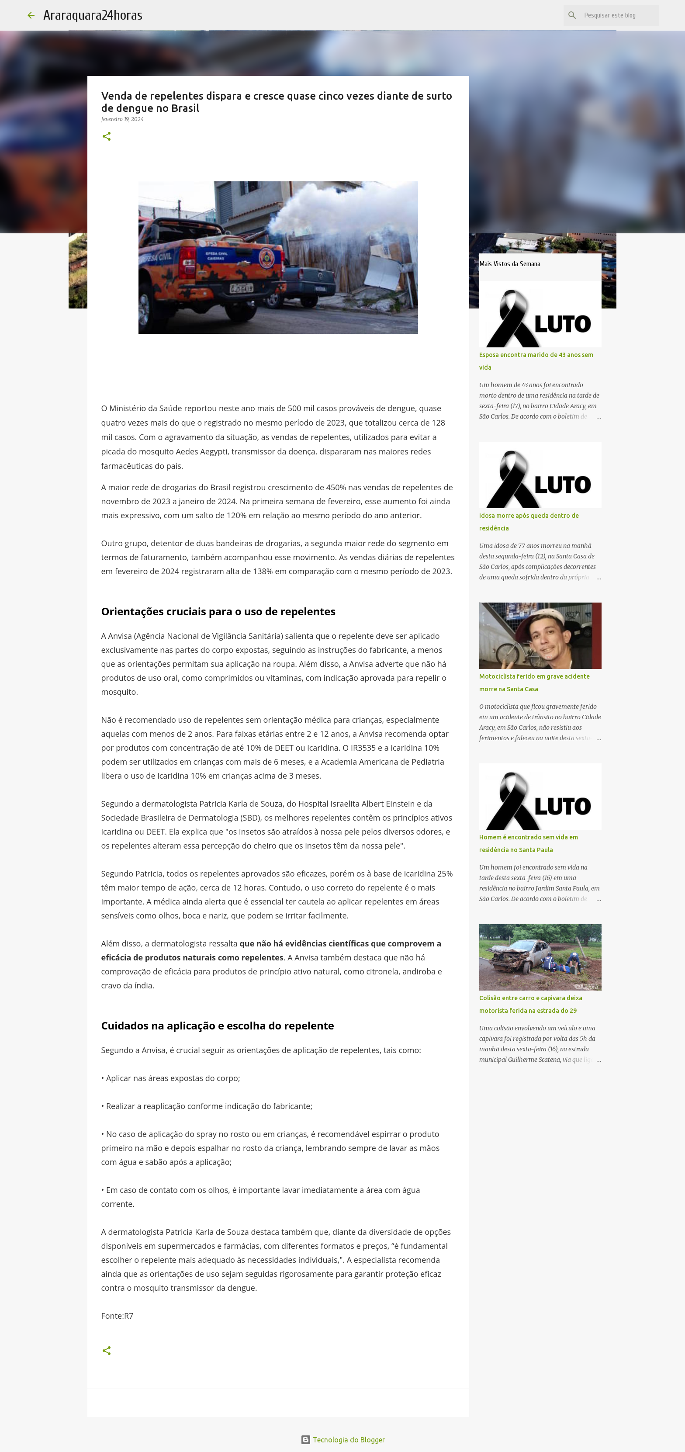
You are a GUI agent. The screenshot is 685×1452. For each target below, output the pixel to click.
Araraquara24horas (92, 15)
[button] (106, 137)
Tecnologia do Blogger (343, 1440)
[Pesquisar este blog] (613, 15)
